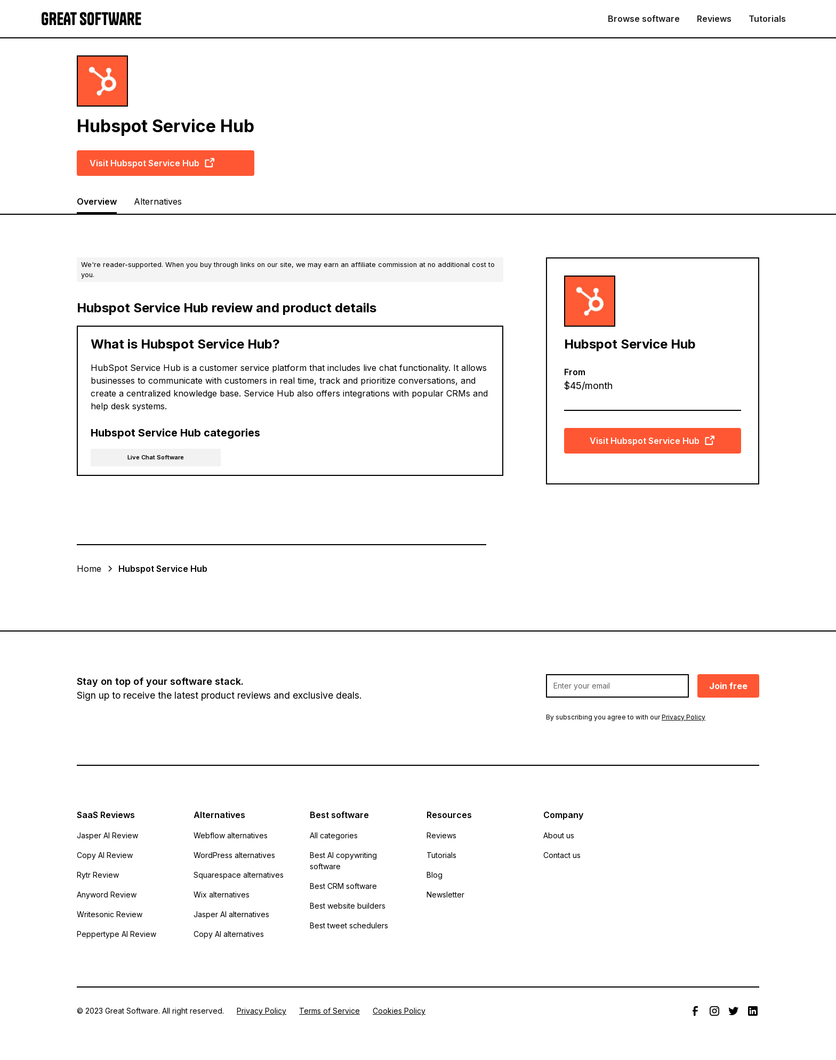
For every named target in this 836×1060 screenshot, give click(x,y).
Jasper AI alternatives (231, 914)
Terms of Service (329, 1010)
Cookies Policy (399, 1010)
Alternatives (158, 201)
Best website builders (347, 905)
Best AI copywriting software (343, 861)
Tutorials (767, 18)
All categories (334, 835)
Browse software (644, 18)
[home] (91, 19)
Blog (435, 874)
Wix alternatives (222, 894)
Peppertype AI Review (116, 933)
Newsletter (445, 894)
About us (558, 835)
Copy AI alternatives (229, 933)
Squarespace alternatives (239, 874)
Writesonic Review (109, 914)
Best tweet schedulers (349, 925)
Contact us (562, 855)
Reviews (714, 18)
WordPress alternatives (234, 855)
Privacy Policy (261, 1010)
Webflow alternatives (231, 835)
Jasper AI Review (107, 835)
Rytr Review (98, 874)
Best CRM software (343, 886)
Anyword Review (106, 894)
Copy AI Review (105, 855)
